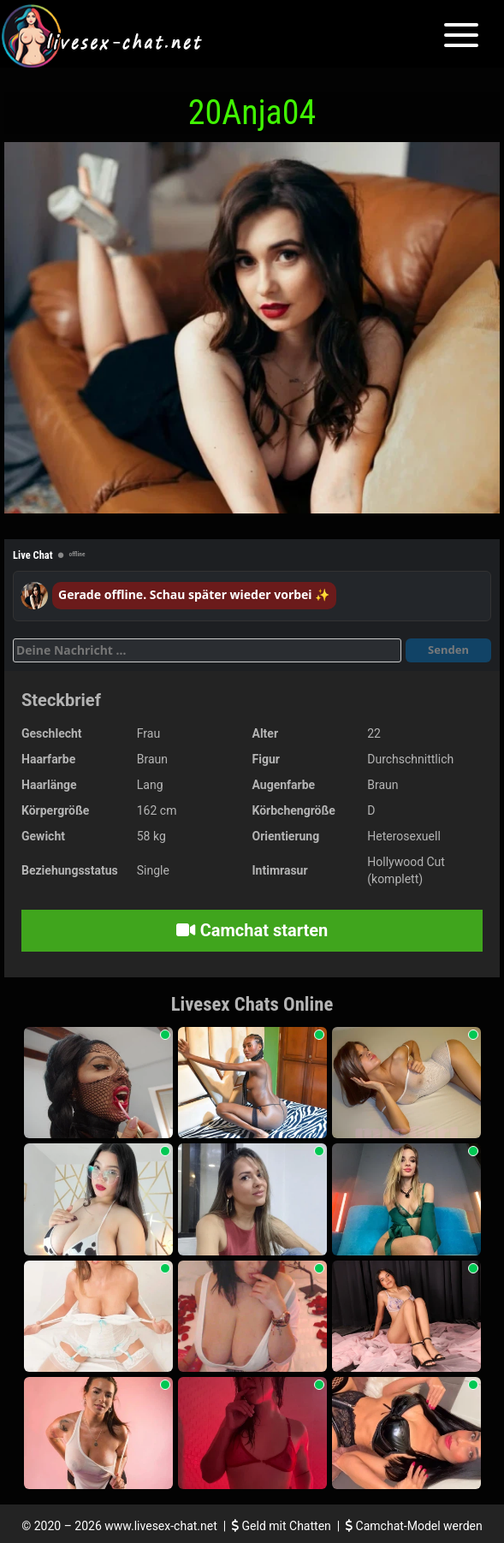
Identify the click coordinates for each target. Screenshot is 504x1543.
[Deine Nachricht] (207, 650)
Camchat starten (252, 930)
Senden (448, 649)
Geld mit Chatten (283, 1526)
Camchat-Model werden (414, 1526)
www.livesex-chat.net (160, 1526)
